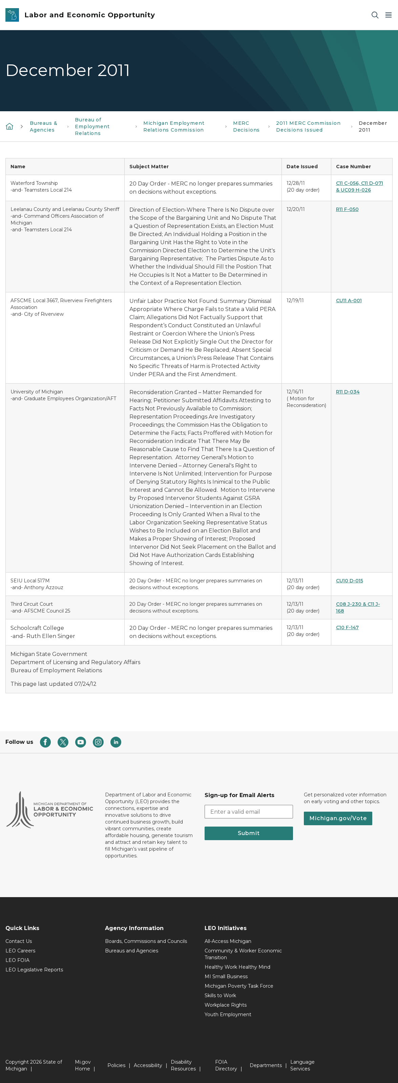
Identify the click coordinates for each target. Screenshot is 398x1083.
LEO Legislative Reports (34, 970)
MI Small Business (226, 976)
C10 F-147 (347, 627)
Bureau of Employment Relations (92, 126)
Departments (266, 1065)
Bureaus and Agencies (131, 951)
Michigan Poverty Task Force (239, 986)
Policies (116, 1065)
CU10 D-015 (349, 581)
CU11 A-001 (349, 300)
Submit (249, 833)
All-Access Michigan (228, 941)
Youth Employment (228, 1014)
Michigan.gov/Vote (338, 818)
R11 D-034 (348, 392)
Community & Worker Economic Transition (243, 954)
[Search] (375, 15)
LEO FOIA (17, 960)
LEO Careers (20, 951)
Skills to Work (220, 995)
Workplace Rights (226, 1005)
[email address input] (249, 811)
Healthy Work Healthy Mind (237, 967)
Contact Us (18, 941)
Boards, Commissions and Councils (146, 941)
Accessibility (148, 1065)
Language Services (302, 1065)
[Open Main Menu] (388, 15)
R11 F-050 (347, 209)
